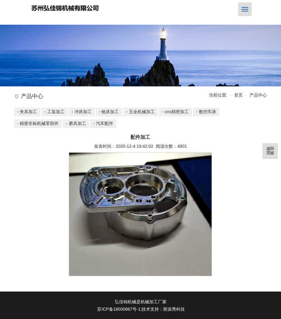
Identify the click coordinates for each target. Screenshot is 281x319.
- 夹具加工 (27, 111)
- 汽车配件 (103, 123)
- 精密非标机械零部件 (38, 123)
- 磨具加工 (76, 123)
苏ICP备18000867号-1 (118, 309)
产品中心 (258, 95)
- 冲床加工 (82, 111)
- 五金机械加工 (140, 111)
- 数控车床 (206, 111)
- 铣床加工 (109, 111)
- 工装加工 (54, 111)
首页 (238, 95)
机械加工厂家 (154, 301)
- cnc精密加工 (175, 111)
